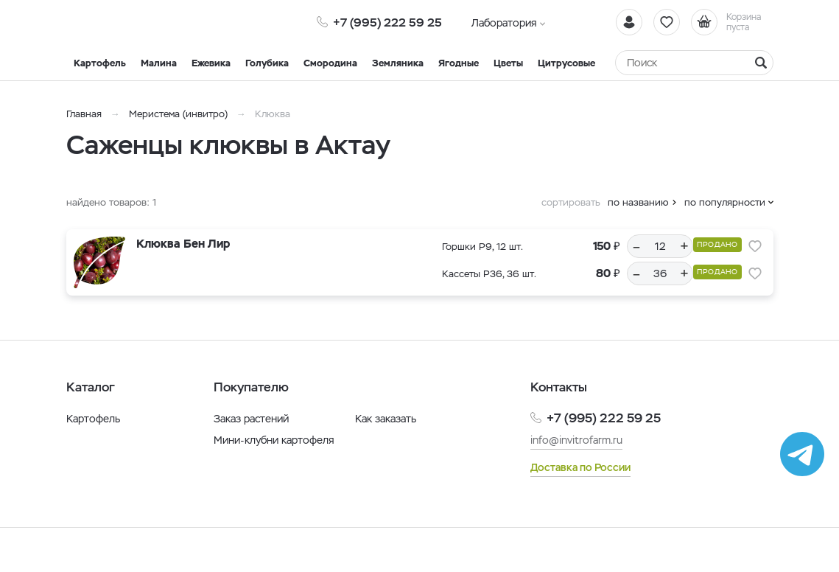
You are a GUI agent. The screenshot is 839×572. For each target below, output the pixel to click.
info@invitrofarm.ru (576, 440)
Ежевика (211, 63)
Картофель (100, 63)
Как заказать (385, 418)
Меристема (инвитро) (180, 114)
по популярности (724, 202)
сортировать (570, 202)
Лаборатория (504, 22)
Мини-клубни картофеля (274, 440)
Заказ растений (251, 418)
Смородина (330, 63)
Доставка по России (580, 467)
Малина (159, 63)
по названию (638, 202)
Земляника (398, 63)
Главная (84, 114)
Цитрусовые (566, 63)
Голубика (267, 63)
